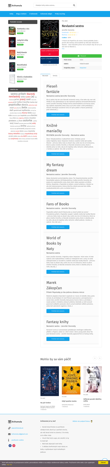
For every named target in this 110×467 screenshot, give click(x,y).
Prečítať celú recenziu (58, 114)
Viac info (9, 464)
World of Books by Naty (53, 243)
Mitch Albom (20, 54)
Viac (63, 49)
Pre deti (65, 21)
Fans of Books (57, 204)
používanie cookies (18, 440)
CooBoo (64, 37)
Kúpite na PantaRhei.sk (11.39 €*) (49, 60)
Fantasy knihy (57, 322)
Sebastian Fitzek (22, 79)
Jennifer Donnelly (68, 30)
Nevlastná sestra (53, 253)
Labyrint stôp (22, 40)
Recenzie (45, 75)
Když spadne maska (69, 401)
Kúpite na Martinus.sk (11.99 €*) (49, 52)
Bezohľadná (22, 65)
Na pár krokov (45, 402)
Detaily (55, 75)
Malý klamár (22, 52)
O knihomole (33, 14)
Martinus (64, 35)
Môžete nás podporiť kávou (83, 421)
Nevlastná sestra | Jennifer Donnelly (61, 174)
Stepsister (83, 67)
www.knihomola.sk (17, 428)
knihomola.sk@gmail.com (20, 434)
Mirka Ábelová (21, 31)
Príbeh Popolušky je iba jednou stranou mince (65, 292)
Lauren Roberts (21, 67)
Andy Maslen (20, 42)
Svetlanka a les (23, 29)
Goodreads (65, 32)
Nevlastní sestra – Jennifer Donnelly (61, 326)
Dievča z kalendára (24, 77)
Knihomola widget (46, 14)
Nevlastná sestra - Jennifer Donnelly (61, 208)
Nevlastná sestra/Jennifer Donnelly (60, 96)
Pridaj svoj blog (60, 14)
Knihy (11, 14)
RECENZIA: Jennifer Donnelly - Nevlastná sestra (65, 135)
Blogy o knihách (21, 14)
